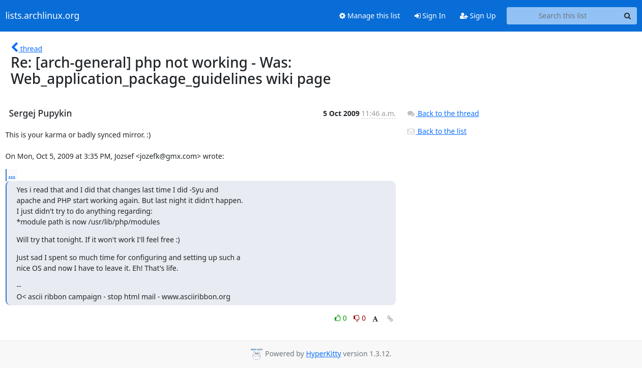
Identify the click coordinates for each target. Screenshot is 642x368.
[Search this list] (563, 15)
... (12, 174)
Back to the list (436, 131)
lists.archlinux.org (43, 16)
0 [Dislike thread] (360, 318)
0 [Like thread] (341, 318)
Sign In (430, 15)
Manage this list (369, 15)
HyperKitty (323, 353)
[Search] (628, 15)
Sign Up (478, 15)
